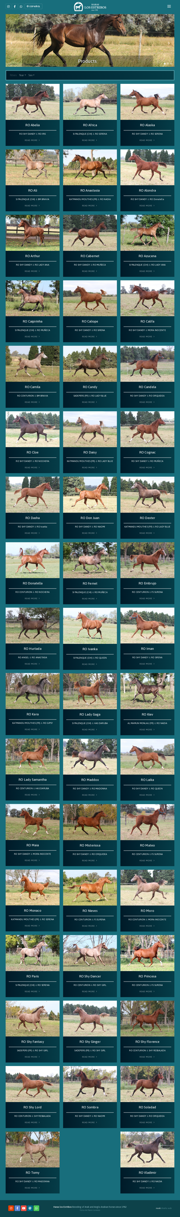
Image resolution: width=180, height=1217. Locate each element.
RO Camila (32, 387)
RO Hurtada (32, 649)
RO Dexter (147, 518)
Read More (32, 140)
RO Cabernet (90, 256)
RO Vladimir (147, 1172)
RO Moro (147, 911)
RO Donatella (33, 583)
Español (33, 6)
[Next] (168, 43)
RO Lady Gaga (89, 714)
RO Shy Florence (147, 1042)
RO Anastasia (90, 190)
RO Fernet (90, 583)
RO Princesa (147, 976)
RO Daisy (90, 452)
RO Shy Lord (32, 1107)
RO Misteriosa (90, 845)
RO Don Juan (90, 518)
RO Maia (32, 845)
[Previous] (11, 43)
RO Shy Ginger (90, 1042)
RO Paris (32, 976)
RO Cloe (32, 452)
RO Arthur (32, 256)
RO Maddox (90, 780)
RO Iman (147, 649)
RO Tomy (32, 1172)
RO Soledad (147, 1107)
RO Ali (32, 190)
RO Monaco (32, 910)
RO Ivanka (90, 649)
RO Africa (90, 125)
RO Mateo (147, 845)
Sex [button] (30, 75)
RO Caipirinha (33, 321)
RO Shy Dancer (90, 976)
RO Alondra (147, 190)
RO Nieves (90, 911)
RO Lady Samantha (32, 779)
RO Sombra (90, 1107)
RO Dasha (32, 518)
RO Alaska (147, 125)
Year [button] (21, 75)
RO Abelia (32, 125)
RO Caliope (90, 321)
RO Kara (33, 714)
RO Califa (147, 321)
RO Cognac (147, 452)
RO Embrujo (147, 583)
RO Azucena (147, 256)
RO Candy (90, 387)
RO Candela (147, 387)
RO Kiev (147, 714)
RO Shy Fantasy (32, 1042)
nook (158, 1208)
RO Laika (147, 780)
